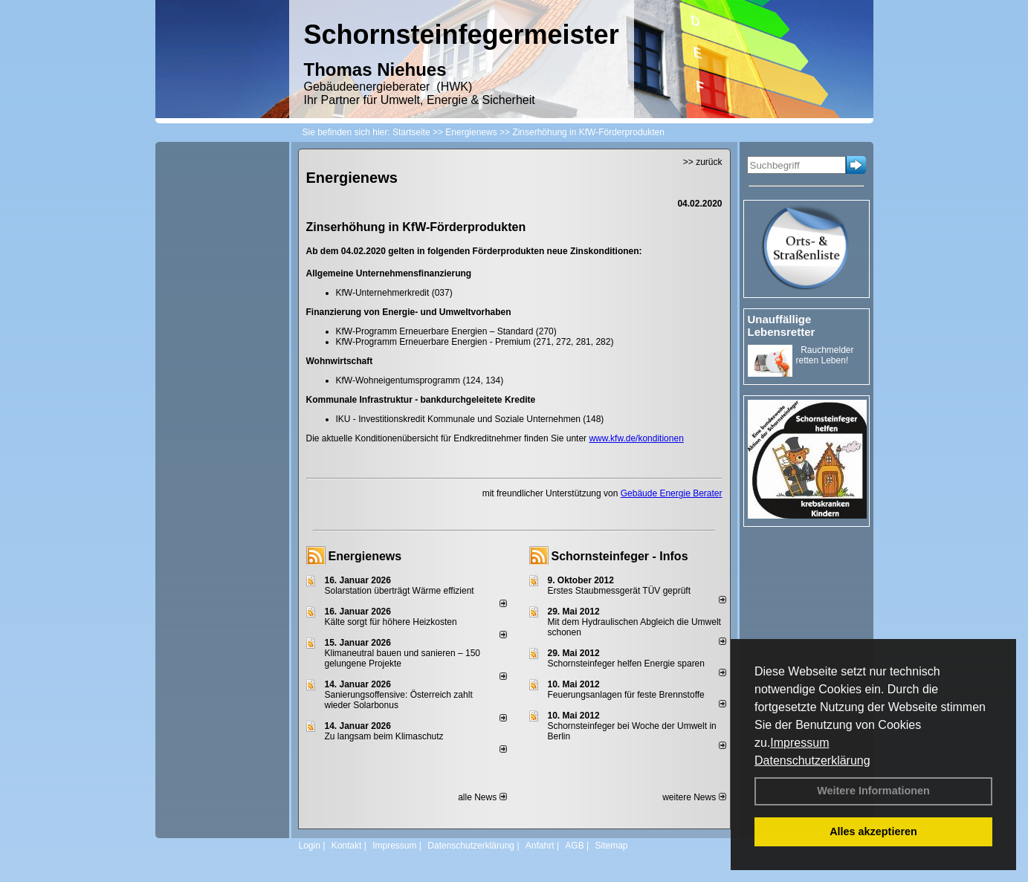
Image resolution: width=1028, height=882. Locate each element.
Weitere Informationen (873, 791)
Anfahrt (540, 845)
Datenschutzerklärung (812, 760)
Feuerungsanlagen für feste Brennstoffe (626, 695)
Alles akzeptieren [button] (873, 831)
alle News (482, 797)
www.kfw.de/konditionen (636, 438)
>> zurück (702, 162)
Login (309, 845)
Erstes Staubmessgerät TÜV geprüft (619, 591)
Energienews (365, 556)
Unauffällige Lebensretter (781, 325)
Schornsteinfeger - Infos (620, 556)
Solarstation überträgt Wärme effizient (399, 591)
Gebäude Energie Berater (671, 493)
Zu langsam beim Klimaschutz (384, 736)
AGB (574, 845)
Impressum (799, 742)
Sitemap (611, 845)
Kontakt (347, 845)
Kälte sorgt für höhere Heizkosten (392, 622)
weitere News (693, 797)
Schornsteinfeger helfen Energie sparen (626, 663)
